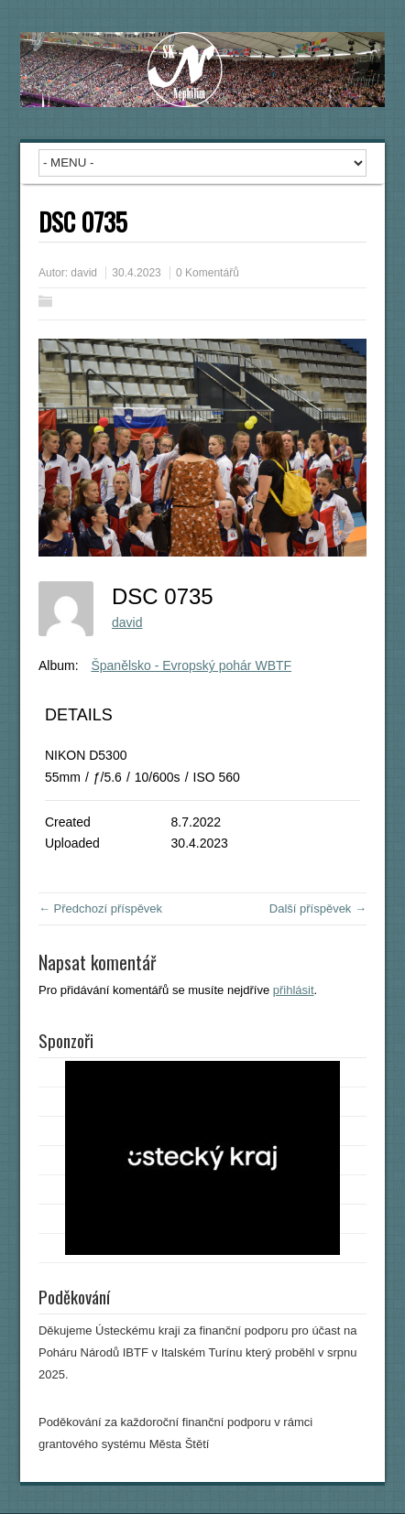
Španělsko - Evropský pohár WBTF (191, 665)
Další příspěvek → (318, 908)
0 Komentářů (207, 272)
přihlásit (293, 990)
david (84, 272)
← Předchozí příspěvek (100, 908)
